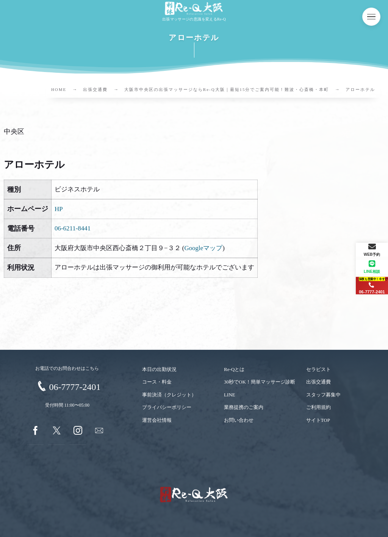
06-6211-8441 (73, 228)
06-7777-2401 (74, 387)
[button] (371, 17)
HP (59, 209)
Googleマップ (203, 248)
